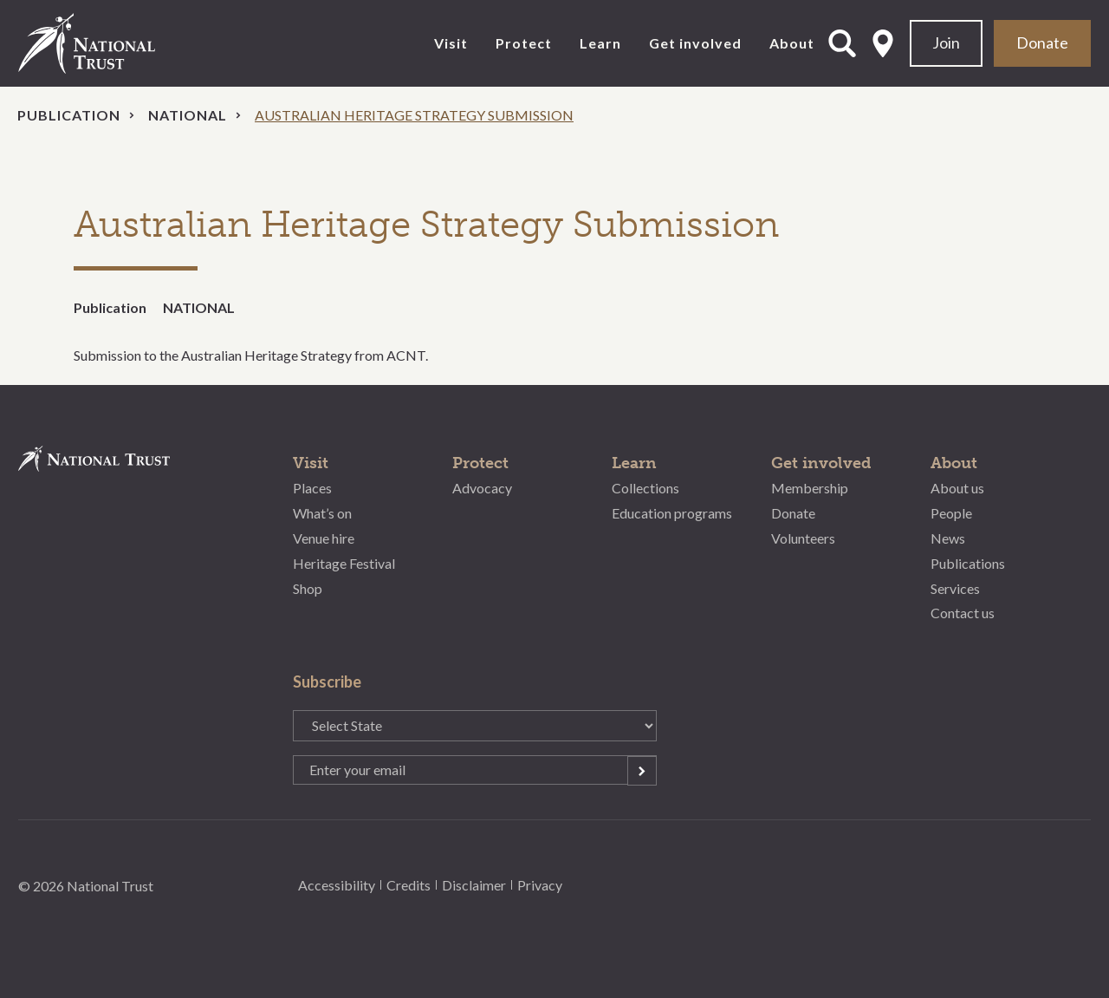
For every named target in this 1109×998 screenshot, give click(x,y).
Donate (1042, 42)
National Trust (122, 43)
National (187, 115)
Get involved (695, 43)
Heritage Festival (344, 563)
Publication (68, 115)
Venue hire (323, 538)
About (791, 43)
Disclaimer (474, 885)
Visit (451, 43)
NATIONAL (199, 307)
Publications (968, 563)
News (948, 538)
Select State (883, 43)
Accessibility (336, 885)
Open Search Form (842, 43)
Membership (809, 487)
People (951, 513)
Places (312, 487)
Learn (600, 43)
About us (957, 487)
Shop (307, 588)
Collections (645, 487)
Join (946, 42)
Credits (408, 885)
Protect (524, 43)
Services (955, 588)
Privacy (539, 885)
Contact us (963, 612)
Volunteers (803, 538)
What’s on (322, 513)
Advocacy (482, 487)
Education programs (672, 513)
